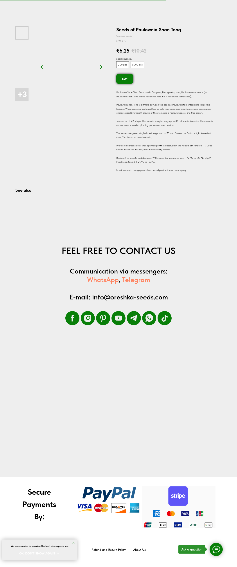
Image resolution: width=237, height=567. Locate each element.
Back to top (223, 550)
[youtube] (118, 318)
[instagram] (88, 318)
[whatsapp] (149, 318)
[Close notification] (73, 543)
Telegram (136, 279)
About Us (139, 549)
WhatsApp (102, 279)
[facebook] (72, 318)
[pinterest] (103, 318)
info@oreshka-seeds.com (130, 297)
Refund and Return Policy (109, 549)
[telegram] (134, 318)
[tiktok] (165, 318)
